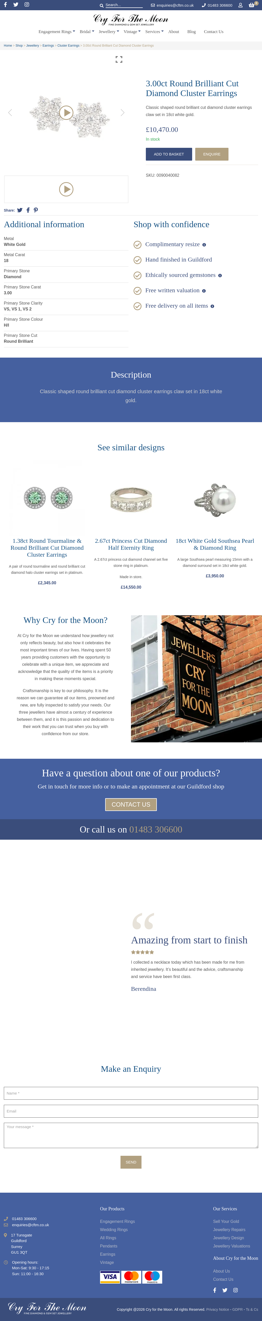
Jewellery (107, 31)
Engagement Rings (55, 31)
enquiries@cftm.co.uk (172, 5)
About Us (221, 1271)
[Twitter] (19, 5)
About (173, 31)
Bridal (85, 31)
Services (152, 31)
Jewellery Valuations (231, 1246)
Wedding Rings (114, 1230)
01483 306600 (220, 5)
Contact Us (213, 31)
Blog (191, 31)
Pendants (108, 1246)
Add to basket (169, 154)
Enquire (213, 154)
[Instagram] (27, 5)
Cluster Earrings (69, 45)
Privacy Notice (217, 1309)
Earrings (48, 45)
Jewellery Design (228, 1238)
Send (131, 1162)
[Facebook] (8, 5)
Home (8, 45)
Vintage (130, 31)
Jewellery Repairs (229, 1230)
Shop (19, 45)
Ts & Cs (252, 1309)
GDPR (237, 1309)
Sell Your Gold (226, 1222)
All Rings (108, 1238)
